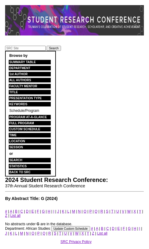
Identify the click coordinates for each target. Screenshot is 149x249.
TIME (13, 135)
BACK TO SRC (20, 172)
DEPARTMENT (19, 68)
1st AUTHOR (18, 74)
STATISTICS (18, 166)
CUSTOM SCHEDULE (24, 129)
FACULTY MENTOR (23, 86)
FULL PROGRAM (21, 123)
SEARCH (15, 160)
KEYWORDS (18, 104)
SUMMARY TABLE (22, 62)
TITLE (13, 92)
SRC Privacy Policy (75, 242)
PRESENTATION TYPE (25, 98)
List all (15, 216)
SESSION (16, 147)
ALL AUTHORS (20, 80)
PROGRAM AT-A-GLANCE (28, 117)
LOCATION (17, 141)
